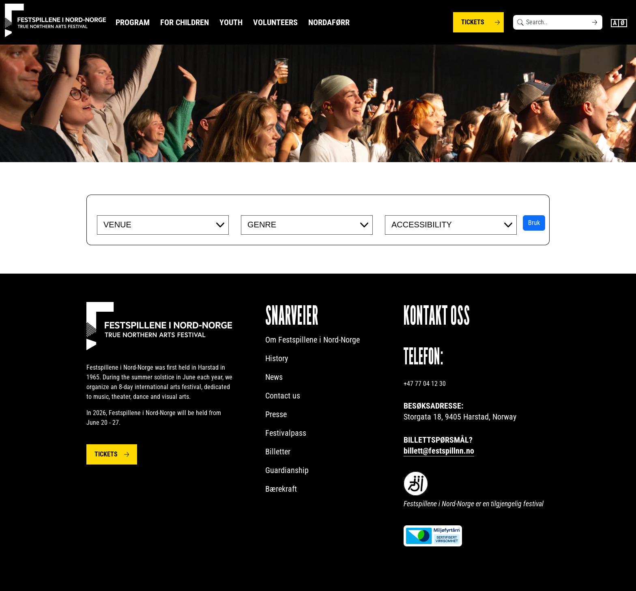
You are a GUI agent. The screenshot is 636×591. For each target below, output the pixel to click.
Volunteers (275, 22)
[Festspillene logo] (55, 20)
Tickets (472, 22)
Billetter (277, 451)
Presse (276, 414)
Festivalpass (285, 433)
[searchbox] (153, 224)
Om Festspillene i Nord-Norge (312, 340)
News (274, 377)
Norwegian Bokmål (623, 23)
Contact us (282, 395)
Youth (231, 22)
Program (133, 22)
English (615, 23)
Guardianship (287, 470)
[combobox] (162, 224)
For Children (184, 22)
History (276, 358)
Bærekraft (281, 489)
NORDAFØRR (329, 22)
